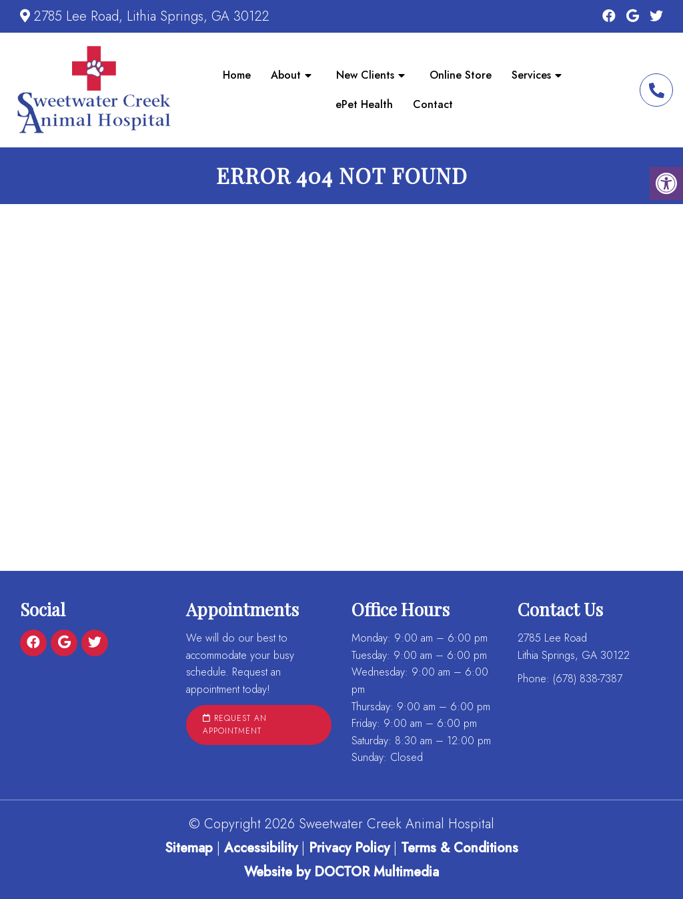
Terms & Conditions (459, 848)
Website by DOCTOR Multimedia (341, 872)
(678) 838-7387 (656, 90)
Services (531, 75)
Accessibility (260, 848)
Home (237, 75)
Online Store (461, 75)
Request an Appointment (235, 724)
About (286, 75)
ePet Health (364, 104)
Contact (433, 104)
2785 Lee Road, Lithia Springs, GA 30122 (151, 16)
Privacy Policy (351, 848)
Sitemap (189, 848)
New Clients (365, 75)
